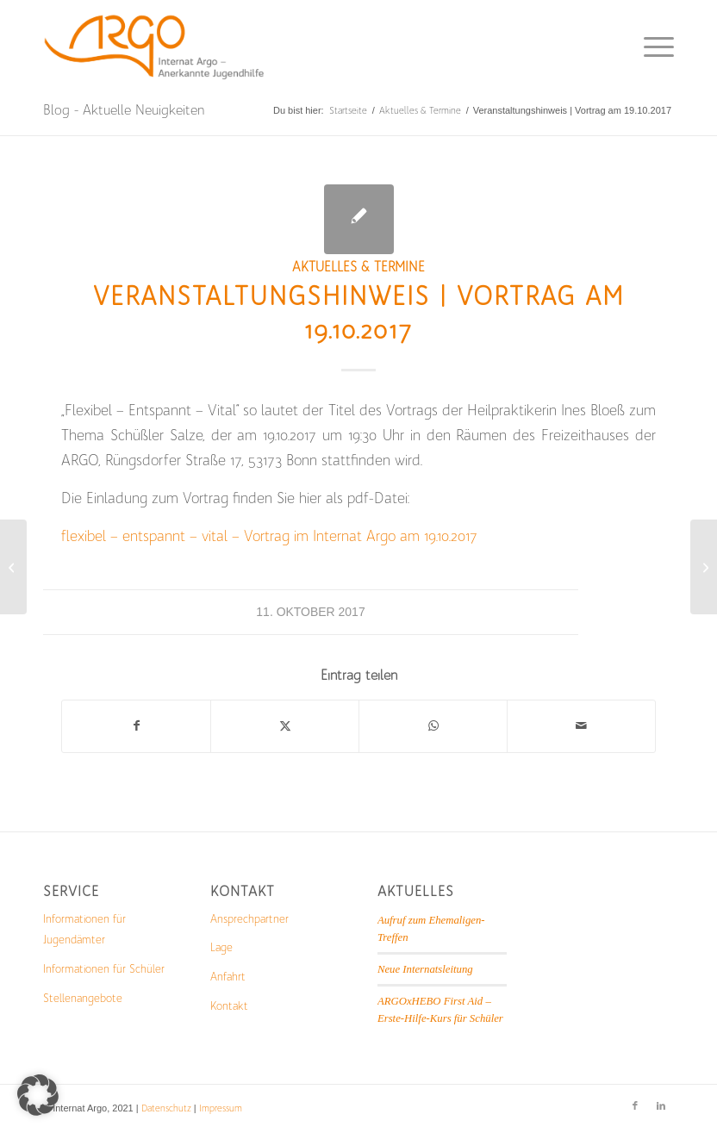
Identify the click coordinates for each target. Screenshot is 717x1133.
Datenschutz (166, 1108)
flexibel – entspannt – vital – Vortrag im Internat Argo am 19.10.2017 (269, 536)
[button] (38, 1095)
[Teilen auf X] (284, 725)
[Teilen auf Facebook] (136, 725)
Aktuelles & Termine (358, 266)
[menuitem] (650, 47)
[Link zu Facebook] (635, 1106)
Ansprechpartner (249, 918)
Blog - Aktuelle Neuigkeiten (123, 110)
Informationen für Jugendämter (84, 929)
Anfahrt (228, 976)
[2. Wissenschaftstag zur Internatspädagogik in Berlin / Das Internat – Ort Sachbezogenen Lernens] (703, 567)
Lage (221, 947)
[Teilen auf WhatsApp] (433, 725)
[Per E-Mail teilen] (581, 725)
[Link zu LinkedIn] (661, 1106)
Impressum (220, 1108)
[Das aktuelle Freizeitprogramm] (13, 567)
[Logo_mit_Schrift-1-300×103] (156, 47)
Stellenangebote (82, 998)
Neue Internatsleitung (425, 969)
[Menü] (650, 47)
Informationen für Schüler (104, 968)
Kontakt (229, 1005)
